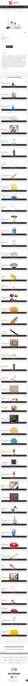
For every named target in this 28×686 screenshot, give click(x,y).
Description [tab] (5, 52)
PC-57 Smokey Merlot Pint (6, 497)
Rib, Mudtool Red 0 (4, 544)
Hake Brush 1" (4, 164)
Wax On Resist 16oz (5, 152)
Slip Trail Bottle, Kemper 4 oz (6, 520)
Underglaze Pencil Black (5, 485)
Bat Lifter (3, 565)
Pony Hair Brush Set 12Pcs (6, 532)
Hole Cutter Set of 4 (5, 320)
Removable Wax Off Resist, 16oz (7, 474)
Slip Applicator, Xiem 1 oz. (6, 83)
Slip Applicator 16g (4, 141)
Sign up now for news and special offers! (14, 649)
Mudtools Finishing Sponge (6, 117)
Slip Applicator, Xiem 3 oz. (6, 106)
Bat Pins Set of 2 (4, 508)
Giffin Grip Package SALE (5, 253)
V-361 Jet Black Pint (5, 418)
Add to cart (9, 46)
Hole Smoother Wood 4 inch (6, 175)
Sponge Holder (4, 600)
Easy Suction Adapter (5, 94)
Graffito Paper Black (5, 462)
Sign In (7, 6)
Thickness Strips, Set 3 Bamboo (7, 343)
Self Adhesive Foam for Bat (6, 440)
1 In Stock (3, 43)
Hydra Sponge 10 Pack (5, 187)
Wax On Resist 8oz (4, 366)
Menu (25, 6)
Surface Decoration (7, 9)
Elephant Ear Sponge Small (6, 430)
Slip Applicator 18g (4, 242)
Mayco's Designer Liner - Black (7, 129)
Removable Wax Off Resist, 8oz (7, 451)
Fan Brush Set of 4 (4, 377)
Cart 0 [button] (2, 6)
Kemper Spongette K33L (5, 555)
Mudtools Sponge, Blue (5, 195)
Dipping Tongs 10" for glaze (6, 620)
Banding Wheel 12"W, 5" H (6, 265)
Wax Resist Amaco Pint (5, 230)
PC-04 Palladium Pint (5, 389)
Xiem (2, 35)
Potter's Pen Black (4, 407)
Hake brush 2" (3, 207)
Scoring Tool (3, 276)
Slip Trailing (14, 9)
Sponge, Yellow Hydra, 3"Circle (7, 354)
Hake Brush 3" (4, 588)
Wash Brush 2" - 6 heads (5, 398)
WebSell (13, 681)
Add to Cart (14, 86)
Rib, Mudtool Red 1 (4, 608)
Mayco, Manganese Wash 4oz (6, 577)
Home (2, 9)
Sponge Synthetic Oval (5, 631)
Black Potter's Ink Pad (5, 219)
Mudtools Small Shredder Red (6, 297)
